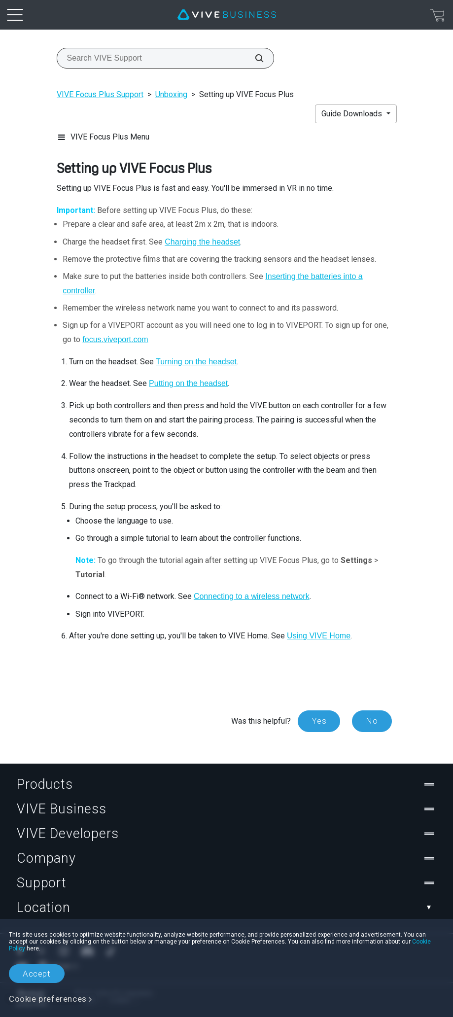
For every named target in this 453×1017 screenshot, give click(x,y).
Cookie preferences (48, 999)
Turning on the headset (196, 361)
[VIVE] (226, 14)
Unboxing (171, 94)
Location (226, 907)
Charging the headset (202, 242)
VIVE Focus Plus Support (100, 94)
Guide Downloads (352, 113)
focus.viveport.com (115, 339)
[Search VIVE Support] (254, 58)
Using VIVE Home (318, 635)
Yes (319, 721)
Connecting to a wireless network (252, 596)
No (372, 721)
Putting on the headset (188, 383)
